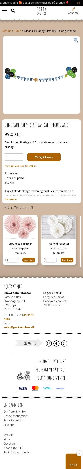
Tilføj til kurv (44, 157)
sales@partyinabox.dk (19, 326)
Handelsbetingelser (16, 416)
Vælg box (73, 13)
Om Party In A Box (15, 411)
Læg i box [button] (29, 260)
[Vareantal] (14, 157)
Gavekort (9, 443)
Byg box (8, 434)
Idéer (7, 439)
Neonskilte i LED (14, 448)
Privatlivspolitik (13, 420)
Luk (79, 2)
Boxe (18, 31)
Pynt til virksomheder (17, 452)
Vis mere (11, 199)
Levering (9, 424)
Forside (6, 31)
